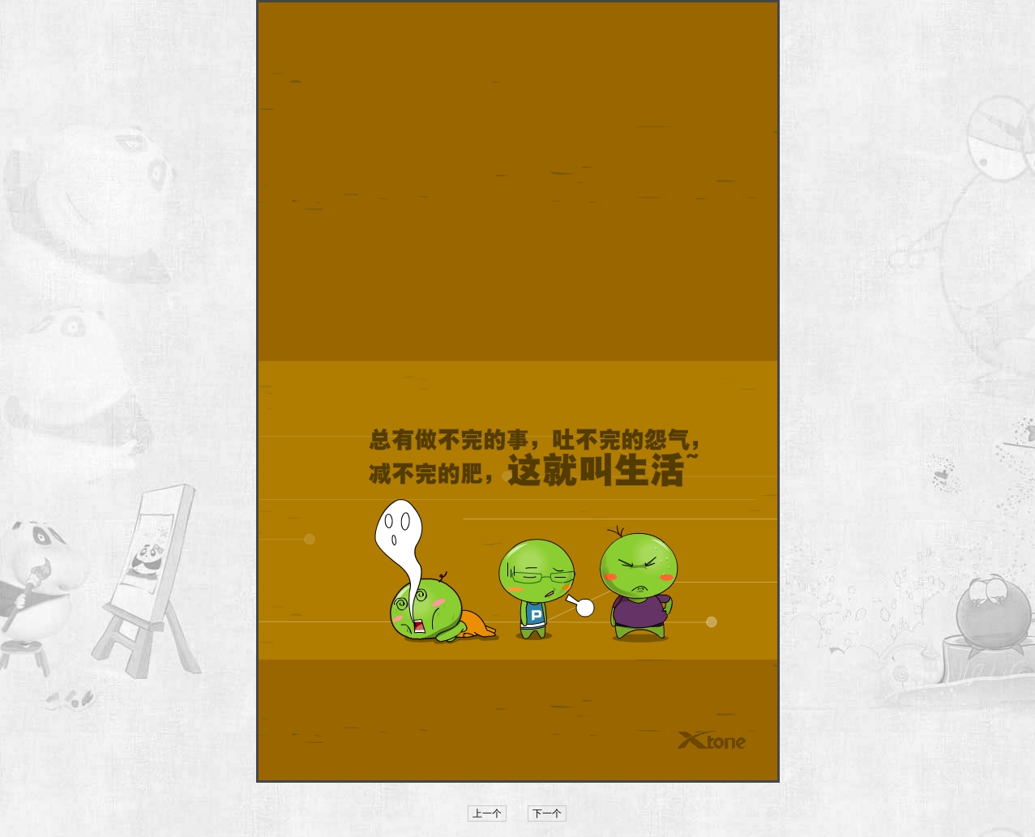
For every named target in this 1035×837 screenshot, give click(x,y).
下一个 (547, 813)
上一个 (487, 813)
